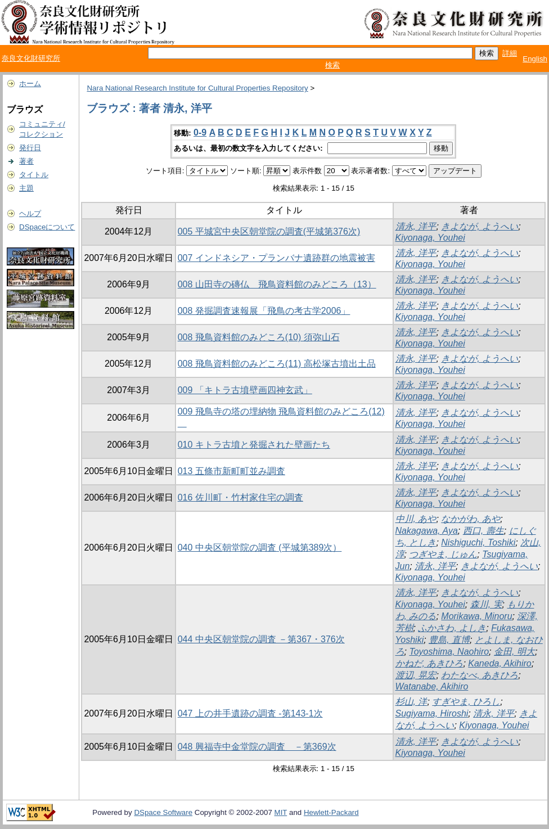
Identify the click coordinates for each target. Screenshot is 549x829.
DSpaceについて (47, 227)
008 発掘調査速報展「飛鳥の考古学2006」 (264, 311)
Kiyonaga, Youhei (430, 237)
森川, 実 (486, 604)
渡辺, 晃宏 (415, 675)
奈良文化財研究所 (31, 58)
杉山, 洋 (411, 701)
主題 (26, 188)
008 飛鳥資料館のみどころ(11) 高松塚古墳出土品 (277, 363)
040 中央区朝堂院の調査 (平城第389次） (260, 547)
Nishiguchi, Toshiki (478, 542)
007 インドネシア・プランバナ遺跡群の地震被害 (276, 258)
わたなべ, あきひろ (479, 675)
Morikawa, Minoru (476, 616)
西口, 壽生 (483, 530)
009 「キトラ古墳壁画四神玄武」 (245, 390)
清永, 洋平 (415, 226)
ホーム (30, 83)
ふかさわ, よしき (452, 628)
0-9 (200, 132)
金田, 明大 (514, 651)
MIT (280, 812)
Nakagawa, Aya (426, 530)
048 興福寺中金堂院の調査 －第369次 (257, 746)
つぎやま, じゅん (443, 554)
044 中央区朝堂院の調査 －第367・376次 (261, 639)
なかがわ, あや (470, 519)
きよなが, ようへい (479, 226)
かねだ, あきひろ (429, 663)
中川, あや (415, 519)
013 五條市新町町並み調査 (231, 471)
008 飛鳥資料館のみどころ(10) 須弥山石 (259, 337)
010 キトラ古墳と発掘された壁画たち (254, 444)
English (535, 59)
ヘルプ (30, 213)
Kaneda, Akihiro (499, 663)
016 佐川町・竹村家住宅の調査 (240, 497)
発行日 (30, 147)
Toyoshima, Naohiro (449, 651)
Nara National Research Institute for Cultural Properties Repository (197, 88)
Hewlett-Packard (331, 812)
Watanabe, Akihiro (432, 686)
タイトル (33, 174)
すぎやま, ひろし (466, 701)
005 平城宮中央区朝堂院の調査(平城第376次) (269, 231)
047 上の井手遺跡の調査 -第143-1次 (250, 713)
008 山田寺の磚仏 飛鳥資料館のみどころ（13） (277, 284)
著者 (26, 161)
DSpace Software (163, 812)
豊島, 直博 (449, 640)
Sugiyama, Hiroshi (432, 713)
